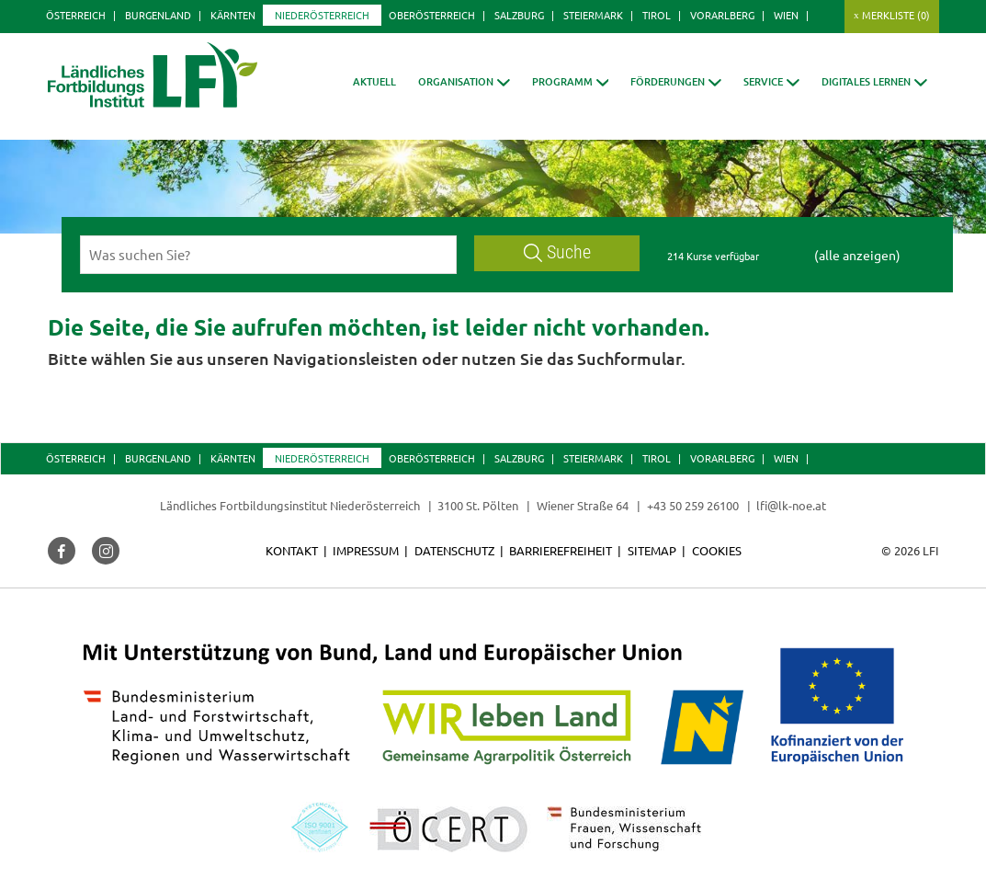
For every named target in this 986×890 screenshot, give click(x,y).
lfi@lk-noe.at (791, 505)
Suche (558, 252)
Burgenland (158, 14)
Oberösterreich (432, 14)
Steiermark (593, 14)
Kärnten (232, 14)
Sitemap (652, 550)
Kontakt (292, 550)
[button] (464, 81)
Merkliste (896, 14)
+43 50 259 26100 (693, 505)
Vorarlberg (722, 14)
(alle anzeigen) (857, 254)
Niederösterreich (322, 14)
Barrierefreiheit (560, 550)
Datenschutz (454, 550)
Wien (786, 14)
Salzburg (519, 14)
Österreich (76, 14)
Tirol (656, 14)
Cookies (717, 550)
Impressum (366, 550)
